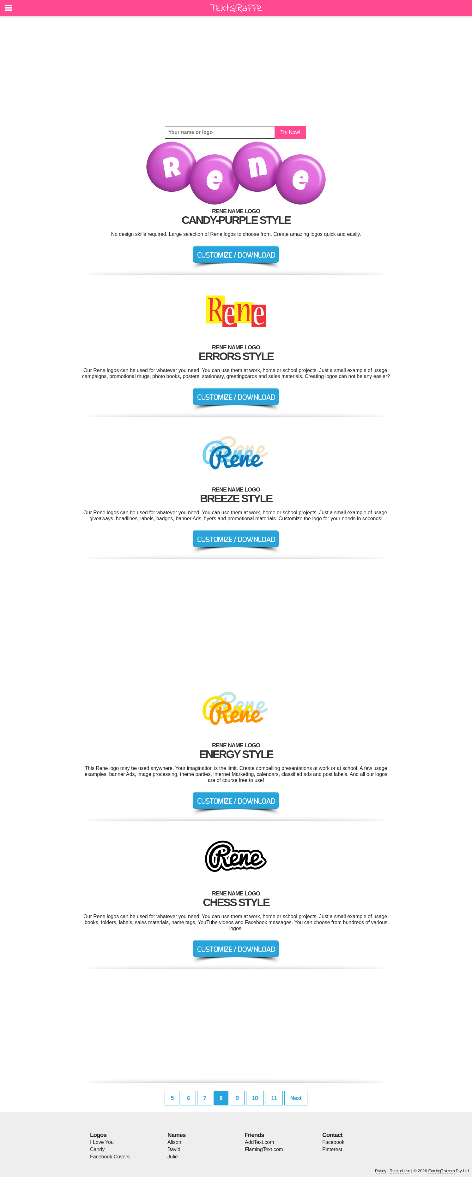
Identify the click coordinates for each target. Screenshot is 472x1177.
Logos (98, 1135)
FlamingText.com (264, 1149)
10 (255, 1098)
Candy (97, 1149)
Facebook (333, 1142)
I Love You (102, 1142)
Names (176, 1135)
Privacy (380, 1170)
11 (274, 1098)
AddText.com (259, 1142)
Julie (172, 1156)
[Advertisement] (236, 71)
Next (295, 1098)
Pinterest (332, 1149)
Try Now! (290, 132)
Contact (332, 1135)
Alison (174, 1142)
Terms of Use (400, 1170)
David (173, 1149)
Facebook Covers (110, 1156)
